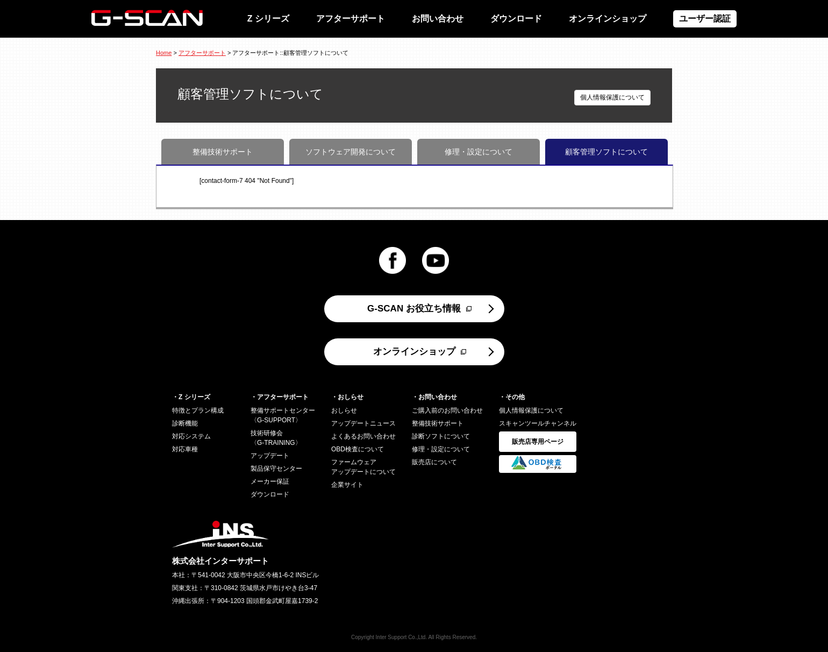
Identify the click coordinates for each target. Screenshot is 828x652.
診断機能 (185, 423)
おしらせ (344, 410)
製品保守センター (276, 468)
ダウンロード (516, 18)
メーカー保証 (270, 481)
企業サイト (347, 484)
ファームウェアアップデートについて (363, 467)
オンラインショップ (607, 18)
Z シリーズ (268, 18)
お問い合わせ (437, 18)
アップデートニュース (363, 423)
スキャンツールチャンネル (537, 423)
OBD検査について (357, 449)
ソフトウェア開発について (350, 151)
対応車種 (185, 449)
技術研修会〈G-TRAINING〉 (276, 438)
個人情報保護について (612, 97)
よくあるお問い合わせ (363, 436)
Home (164, 52)
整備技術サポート (222, 151)
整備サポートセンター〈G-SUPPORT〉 (283, 415)
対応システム (191, 436)
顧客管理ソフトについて (606, 151)
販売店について (434, 462)
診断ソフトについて (441, 436)
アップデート (270, 455)
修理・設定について (478, 151)
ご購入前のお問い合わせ (447, 410)
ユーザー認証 (705, 18)
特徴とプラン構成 (198, 410)
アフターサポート (350, 18)
